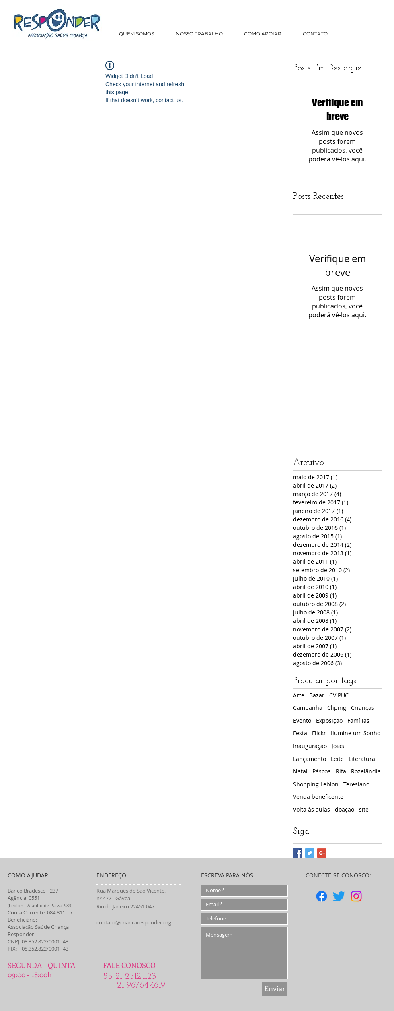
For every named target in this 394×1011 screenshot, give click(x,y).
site (364, 809)
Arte (298, 695)
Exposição (329, 720)
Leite (337, 759)
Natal (300, 771)
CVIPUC (339, 695)
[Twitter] (339, 896)
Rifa (341, 771)
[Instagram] (356, 896)
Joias (338, 746)
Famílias (358, 720)
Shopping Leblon (316, 784)
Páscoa (321, 771)
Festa (300, 733)
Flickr (319, 733)
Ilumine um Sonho (355, 733)
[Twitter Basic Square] (309, 853)
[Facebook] (321, 896)
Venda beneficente (318, 796)
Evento (302, 720)
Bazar (316, 695)
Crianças (362, 707)
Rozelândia (366, 771)
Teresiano (356, 784)
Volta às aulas (311, 809)
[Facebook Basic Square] (297, 853)
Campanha (307, 707)
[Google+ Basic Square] (321, 853)
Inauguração (310, 746)
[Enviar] (274, 989)
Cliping (336, 707)
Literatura (362, 759)
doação (344, 809)
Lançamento (309, 759)
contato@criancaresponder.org (133, 922)
